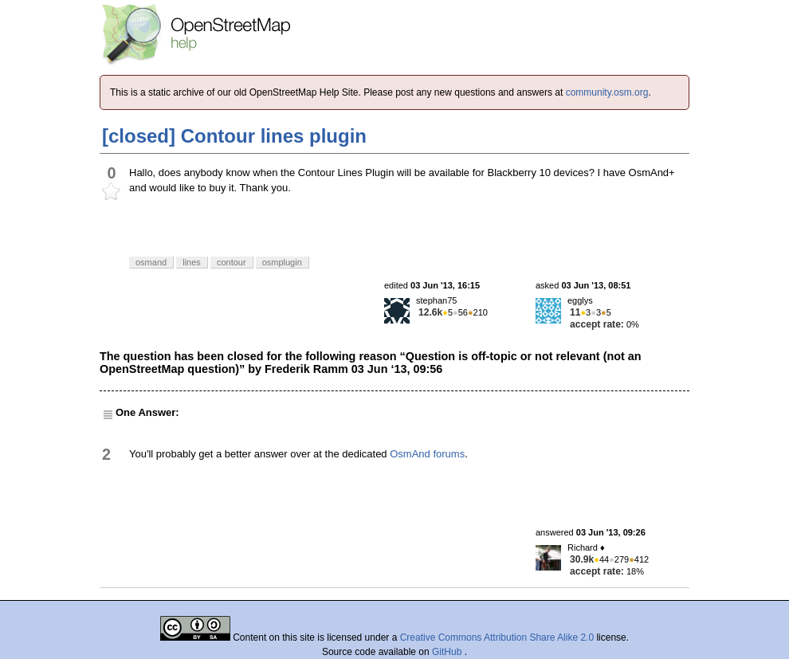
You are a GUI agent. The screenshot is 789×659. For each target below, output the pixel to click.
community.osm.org (607, 92)
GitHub (448, 651)
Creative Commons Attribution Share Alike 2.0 (497, 637)
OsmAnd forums (427, 454)
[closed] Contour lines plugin (234, 136)
